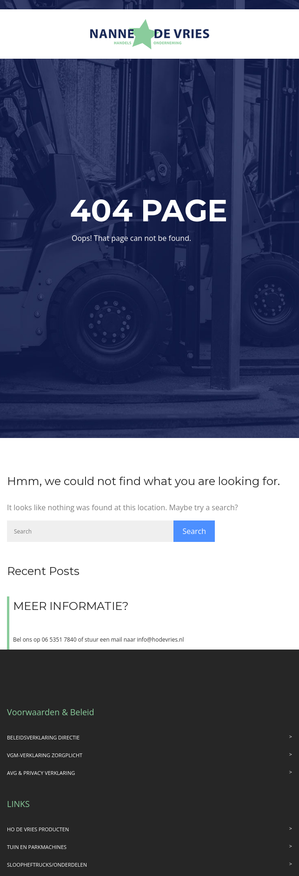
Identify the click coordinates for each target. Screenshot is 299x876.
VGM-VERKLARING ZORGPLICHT (44, 755)
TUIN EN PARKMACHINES (36, 846)
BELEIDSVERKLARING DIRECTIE (43, 737)
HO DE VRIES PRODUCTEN (38, 829)
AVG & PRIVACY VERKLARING (41, 772)
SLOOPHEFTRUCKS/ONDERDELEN (47, 864)
